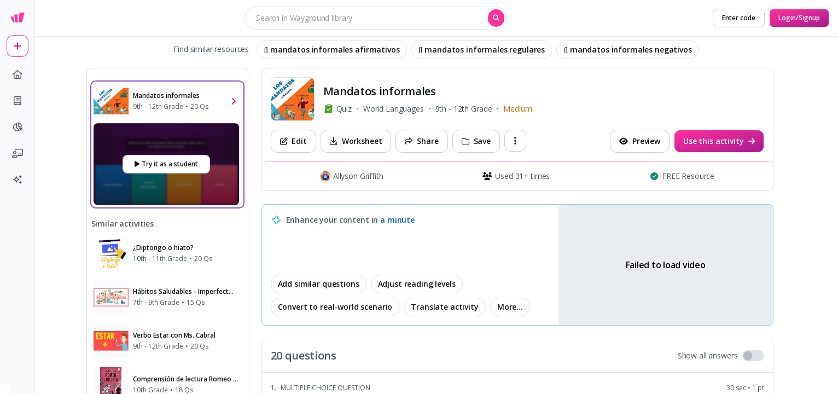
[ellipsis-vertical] (515, 141)
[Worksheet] (356, 141)
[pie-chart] (17, 127)
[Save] (476, 141)
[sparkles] (17, 179)
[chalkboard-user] (17, 153)
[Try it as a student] (166, 164)
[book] (17, 101)
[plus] (17, 46)
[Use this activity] (719, 141)
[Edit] (293, 141)
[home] (17, 74)
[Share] (421, 141)
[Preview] (640, 141)
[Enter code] (739, 18)
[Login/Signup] (799, 18)
